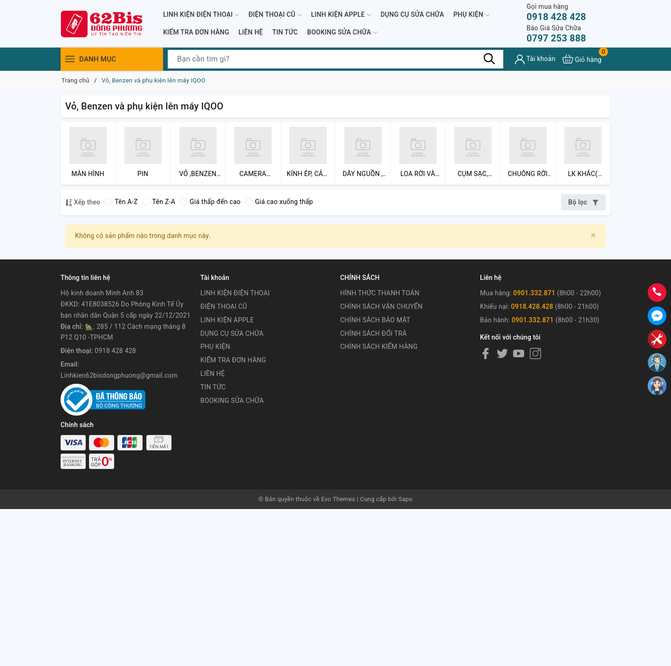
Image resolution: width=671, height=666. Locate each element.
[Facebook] (485, 353)
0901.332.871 (534, 293)
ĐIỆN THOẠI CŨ (274, 15)
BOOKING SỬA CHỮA (342, 32)
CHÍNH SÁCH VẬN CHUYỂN (381, 306)
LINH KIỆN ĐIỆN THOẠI (201, 15)
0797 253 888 (556, 34)
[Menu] (70, 59)
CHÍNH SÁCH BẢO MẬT (375, 320)
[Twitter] (502, 353)
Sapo (405, 499)
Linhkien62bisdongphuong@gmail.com (119, 375)
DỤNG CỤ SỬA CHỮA (412, 14)
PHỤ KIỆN (471, 15)
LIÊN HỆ (251, 32)
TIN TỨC (285, 32)
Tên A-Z (121, 201)
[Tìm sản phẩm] (335, 59)
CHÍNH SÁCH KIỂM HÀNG (379, 346)
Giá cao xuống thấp (279, 201)
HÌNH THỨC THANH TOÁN (379, 293)
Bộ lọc (583, 202)
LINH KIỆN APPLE (341, 15)
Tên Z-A (159, 201)
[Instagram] (535, 353)
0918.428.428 (532, 306)
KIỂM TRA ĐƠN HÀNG (196, 32)
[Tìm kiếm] (489, 59)
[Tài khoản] (535, 59)
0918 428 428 (556, 12)
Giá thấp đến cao (210, 201)
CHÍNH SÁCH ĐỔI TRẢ (373, 333)
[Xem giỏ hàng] (582, 59)
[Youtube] (518, 353)
